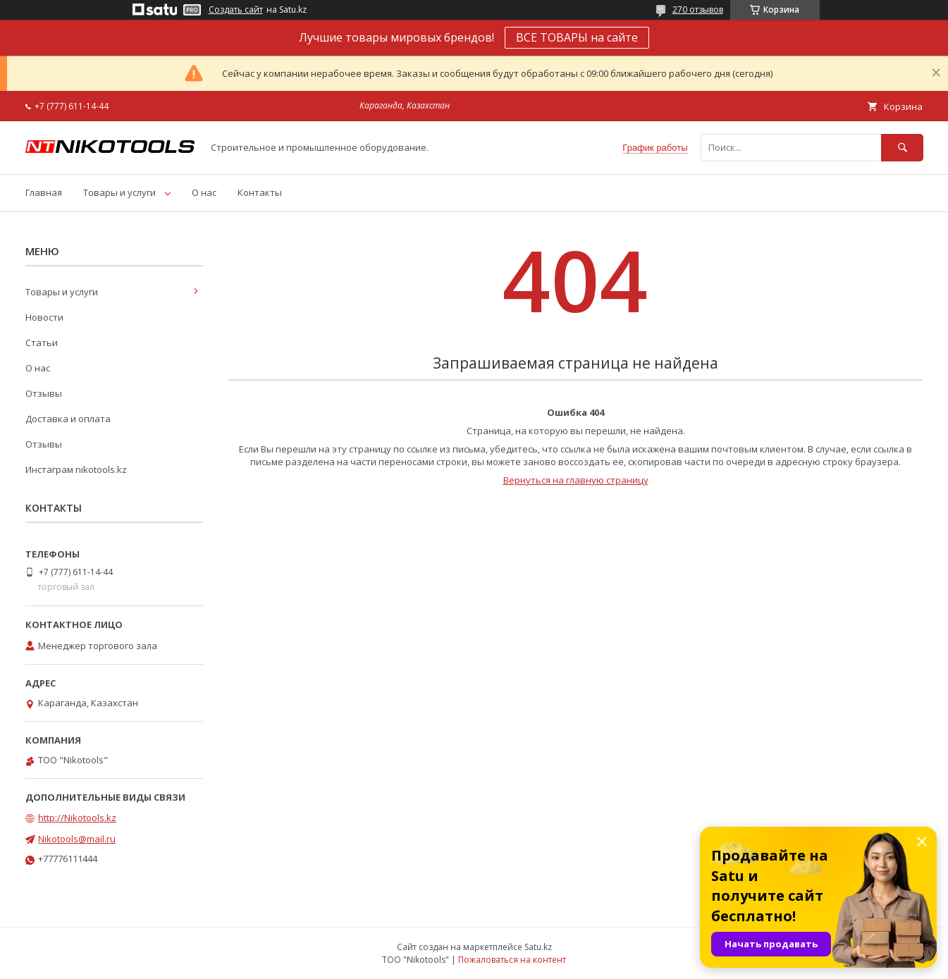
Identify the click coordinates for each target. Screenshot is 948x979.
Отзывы (43, 393)
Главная (43, 192)
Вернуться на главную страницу (575, 480)
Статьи (41, 342)
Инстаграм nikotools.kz (76, 469)
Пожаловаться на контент (512, 960)
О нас (204, 192)
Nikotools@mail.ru (77, 838)
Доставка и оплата (68, 418)
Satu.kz (538, 947)
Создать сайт (236, 10)
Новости (44, 317)
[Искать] (902, 147)
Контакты (260, 192)
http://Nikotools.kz (77, 817)
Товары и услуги (119, 192)
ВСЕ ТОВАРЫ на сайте (577, 37)
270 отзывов (697, 10)
